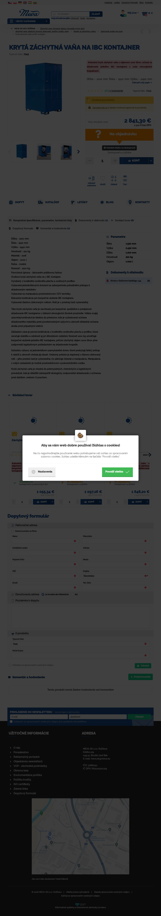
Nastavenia (41, 472)
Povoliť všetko (117, 472)
